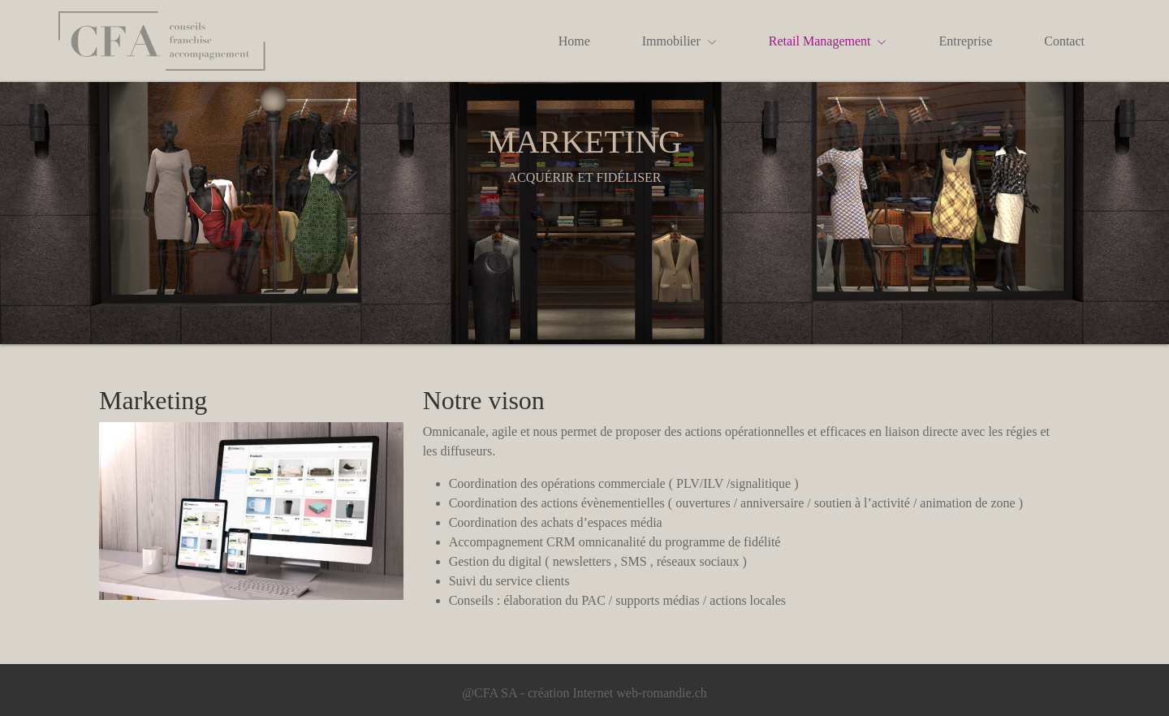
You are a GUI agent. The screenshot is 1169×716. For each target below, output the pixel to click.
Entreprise (965, 41)
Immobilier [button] (679, 41)
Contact (1064, 41)
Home (574, 41)
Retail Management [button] (828, 41)
